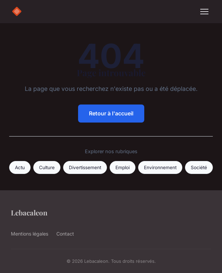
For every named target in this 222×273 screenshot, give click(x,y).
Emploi (122, 167)
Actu (20, 167)
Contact (65, 234)
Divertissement (85, 167)
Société (199, 167)
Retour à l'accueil (111, 113)
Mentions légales (29, 234)
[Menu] (204, 11)
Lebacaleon (29, 212)
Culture (47, 167)
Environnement (160, 167)
